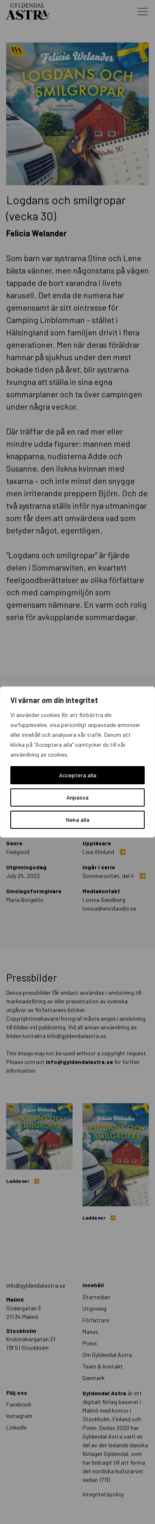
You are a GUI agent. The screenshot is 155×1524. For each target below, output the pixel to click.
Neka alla (77, 819)
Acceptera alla (77, 775)
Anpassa (77, 797)
